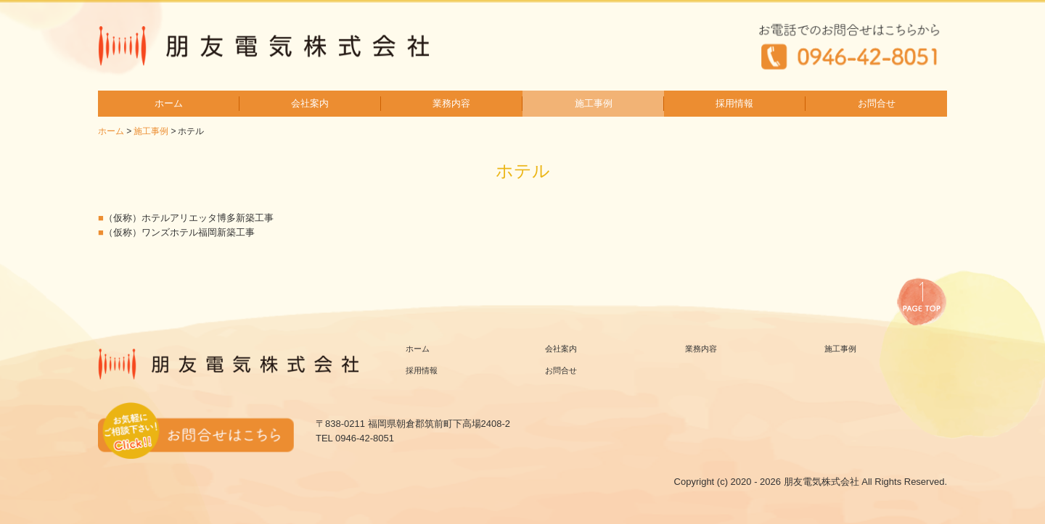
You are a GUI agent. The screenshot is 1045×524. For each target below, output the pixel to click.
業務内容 (451, 103)
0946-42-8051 (364, 438)
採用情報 (734, 103)
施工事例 (593, 103)
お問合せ (877, 103)
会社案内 (310, 103)
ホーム (169, 103)
